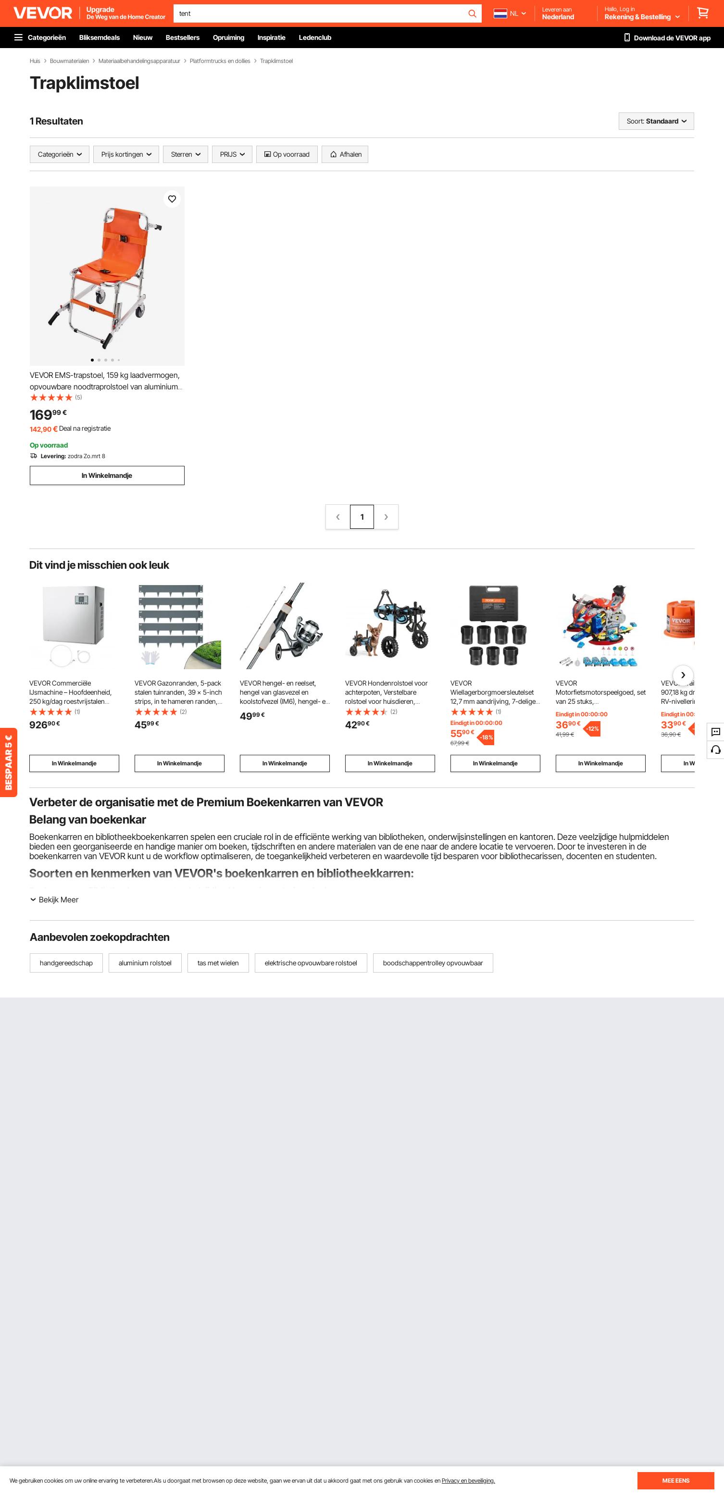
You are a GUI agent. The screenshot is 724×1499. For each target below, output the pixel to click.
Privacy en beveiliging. (468, 1480)
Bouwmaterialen (69, 61)
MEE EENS (675, 1480)
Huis (35, 61)
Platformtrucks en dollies (220, 61)
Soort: (635, 121)
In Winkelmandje (107, 475)
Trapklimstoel (276, 61)
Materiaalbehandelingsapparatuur (139, 61)
